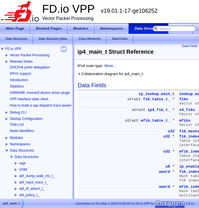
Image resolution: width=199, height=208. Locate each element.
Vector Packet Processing (29, 55)
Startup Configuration (26, 119)
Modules (16, 138)
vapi (22, 163)
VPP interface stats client (29, 99)
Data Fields (190, 46)
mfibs (184, 120)
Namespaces (20, 144)
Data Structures (22, 150)
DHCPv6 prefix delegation (30, 67)
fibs (183, 99)
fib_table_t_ (156, 99)
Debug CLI (18, 112)
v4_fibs (187, 110)
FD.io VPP (13, 49)
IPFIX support (20, 74)
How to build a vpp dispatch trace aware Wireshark (49, 105)
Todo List (17, 124)
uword (164, 172)
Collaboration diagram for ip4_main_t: (111, 74)
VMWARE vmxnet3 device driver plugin (40, 93)
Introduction (19, 80)
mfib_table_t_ (155, 120)
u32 (171, 131)
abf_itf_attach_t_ (32, 189)
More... (110, 66)
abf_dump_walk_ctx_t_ (37, 176)
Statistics (17, 86)
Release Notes (21, 62)
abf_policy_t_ (29, 195)
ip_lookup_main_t (157, 94)
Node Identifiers (22, 131)
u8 (167, 166)
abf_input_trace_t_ (33, 182)
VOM (23, 170)
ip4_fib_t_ (159, 110)
